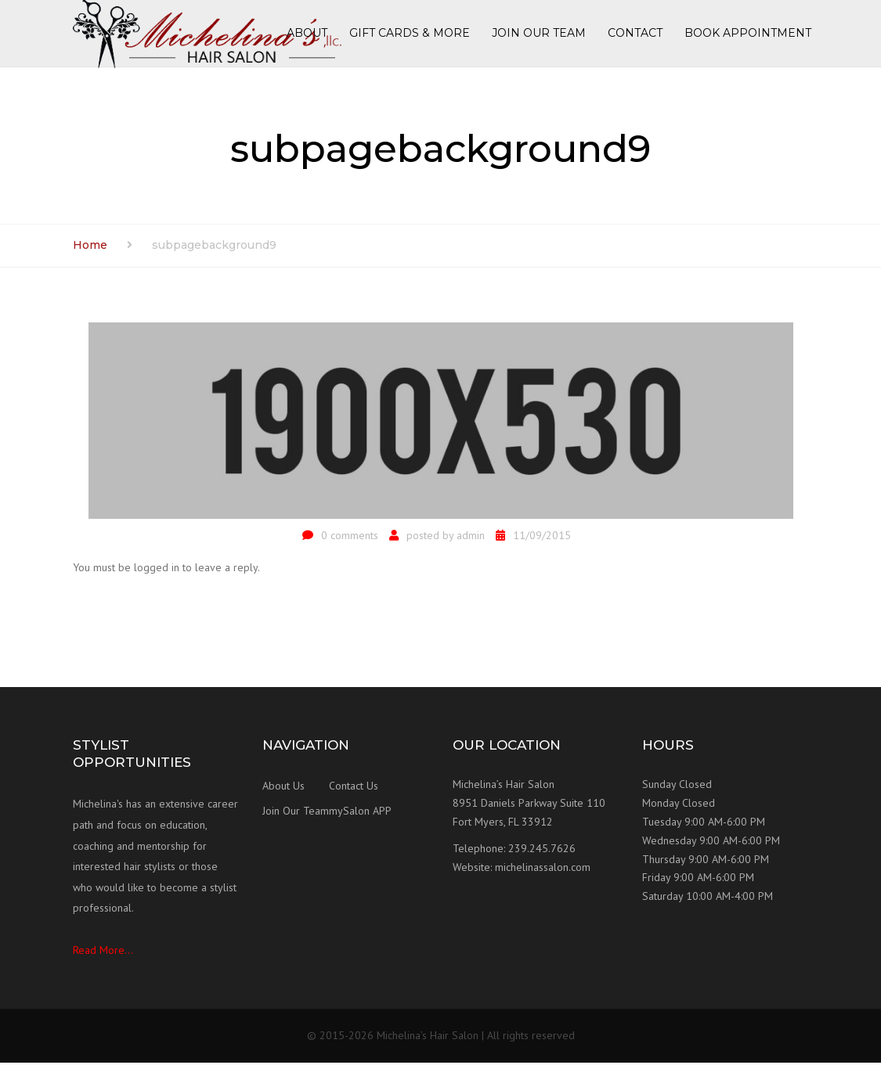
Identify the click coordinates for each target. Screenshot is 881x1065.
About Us (283, 789)
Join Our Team (295, 814)
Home (90, 247)
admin (471, 538)
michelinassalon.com (542, 869)
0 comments (349, 538)
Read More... (103, 952)
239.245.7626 (542, 851)
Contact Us (353, 789)
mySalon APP (360, 814)
